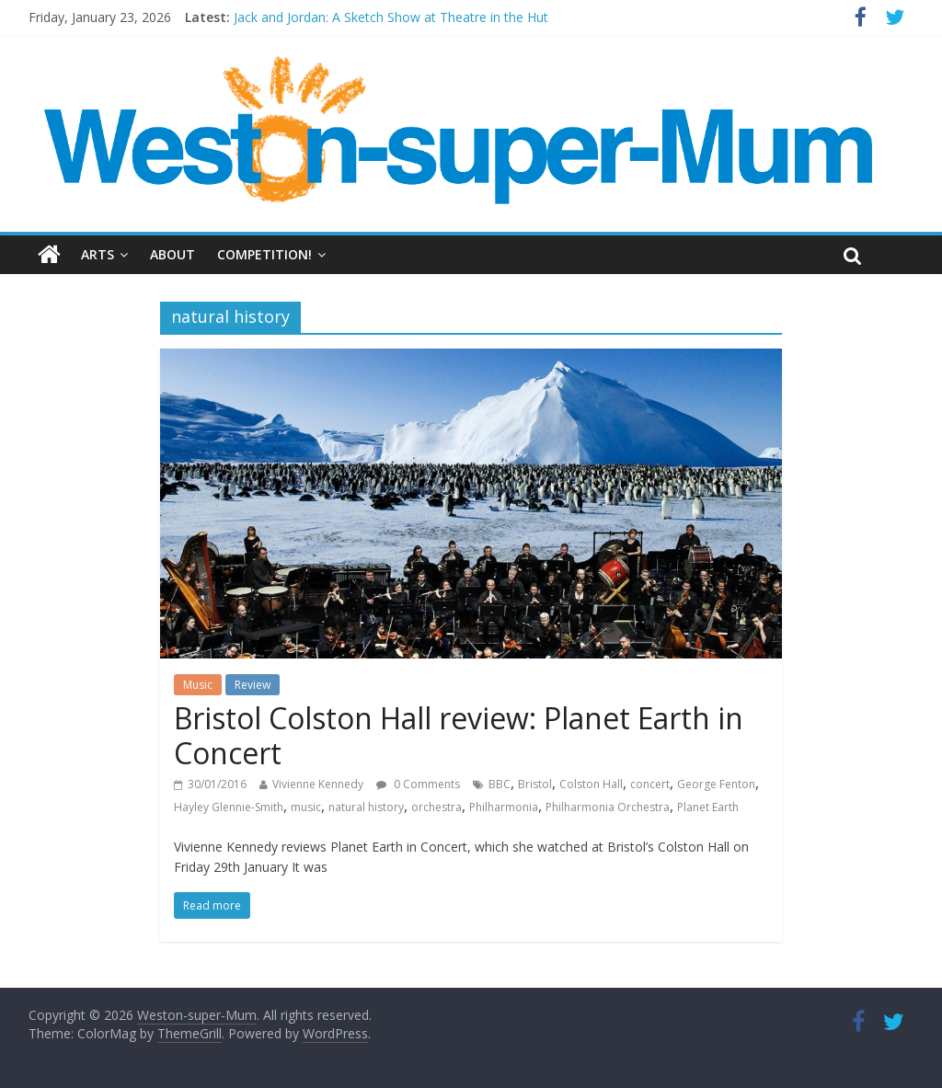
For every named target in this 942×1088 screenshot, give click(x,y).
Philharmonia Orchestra (608, 807)
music (306, 807)
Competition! (264, 254)
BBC (499, 784)
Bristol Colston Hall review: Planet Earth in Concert (458, 735)
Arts (97, 254)
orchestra (436, 807)
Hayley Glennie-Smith (228, 807)
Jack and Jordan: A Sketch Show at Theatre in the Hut (391, 17)
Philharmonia (503, 807)
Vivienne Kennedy (317, 784)
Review (252, 685)
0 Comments (418, 784)
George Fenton (716, 784)
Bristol (535, 784)
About (172, 254)
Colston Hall (591, 784)
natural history (366, 807)
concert (650, 784)
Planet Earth (708, 807)
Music (198, 685)
